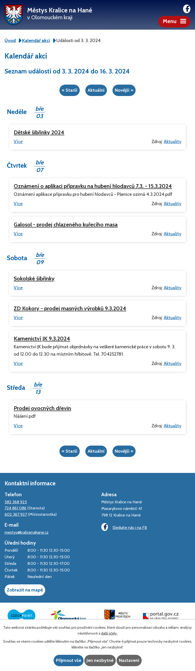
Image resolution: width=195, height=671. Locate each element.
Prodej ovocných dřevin (42, 408)
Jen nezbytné (100, 660)
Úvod (10, 40)
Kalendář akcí (36, 40)
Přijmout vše (68, 660)
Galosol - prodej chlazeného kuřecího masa (66, 224)
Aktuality (172, 141)
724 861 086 (15, 507)
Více (18, 141)
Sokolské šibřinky (34, 278)
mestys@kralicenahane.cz (26, 532)
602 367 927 (16, 514)
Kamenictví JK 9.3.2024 (42, 338)
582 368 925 (16, 501)
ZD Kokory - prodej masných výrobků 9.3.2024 (70, 308)
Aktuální (96, 90)
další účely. (109, 633)
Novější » (124, 90)
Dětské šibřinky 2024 (39, 132)
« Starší (69, 90)
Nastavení (129, 660)
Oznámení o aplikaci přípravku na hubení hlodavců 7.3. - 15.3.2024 (93, 186)
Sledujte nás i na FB (124, 527)
